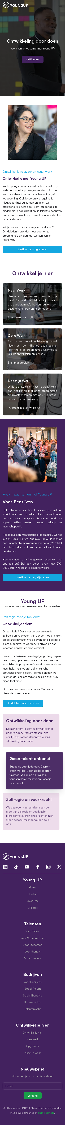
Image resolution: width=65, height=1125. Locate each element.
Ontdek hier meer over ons (23, 703)
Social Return (32, 988)
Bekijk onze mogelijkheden (32, 577)
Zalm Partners (46, 1112)
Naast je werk (33, 1053)
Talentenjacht (32, 1009)
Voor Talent (32, 931)
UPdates (33, 907)
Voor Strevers (32, 958)
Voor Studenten (32, 944)
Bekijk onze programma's (33, 249)
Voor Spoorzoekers (32, 938)
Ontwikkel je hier (32, 1032)
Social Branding (32, 995)
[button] (60, 5)
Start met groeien (18, 362)
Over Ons (32, 901)
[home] (15, 5)
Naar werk (32, 1039)
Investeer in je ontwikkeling (24, 407)
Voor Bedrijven (33, 982)
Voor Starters (33, 951)
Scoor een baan (17, 317)
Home (32, 887)
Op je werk (32, 1046)
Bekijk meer (33, 59)
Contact (33, 894)
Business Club (32, 1002)
